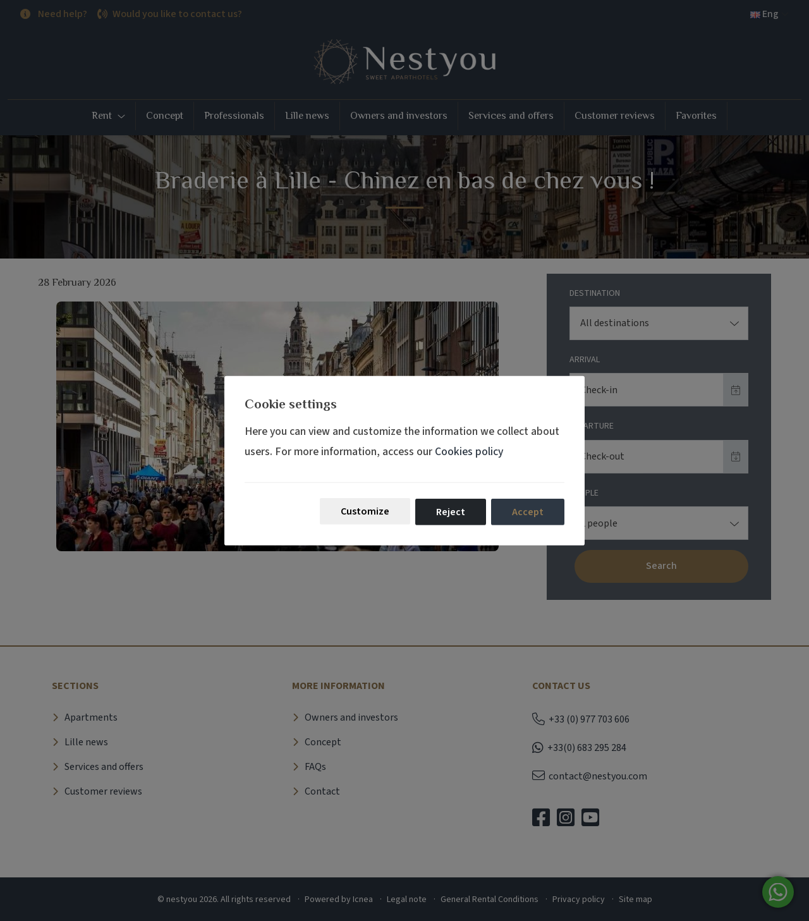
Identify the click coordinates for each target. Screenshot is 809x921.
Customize (365, 511)
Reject (450, 512)
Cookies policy (469, 452)
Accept (528, 512)
